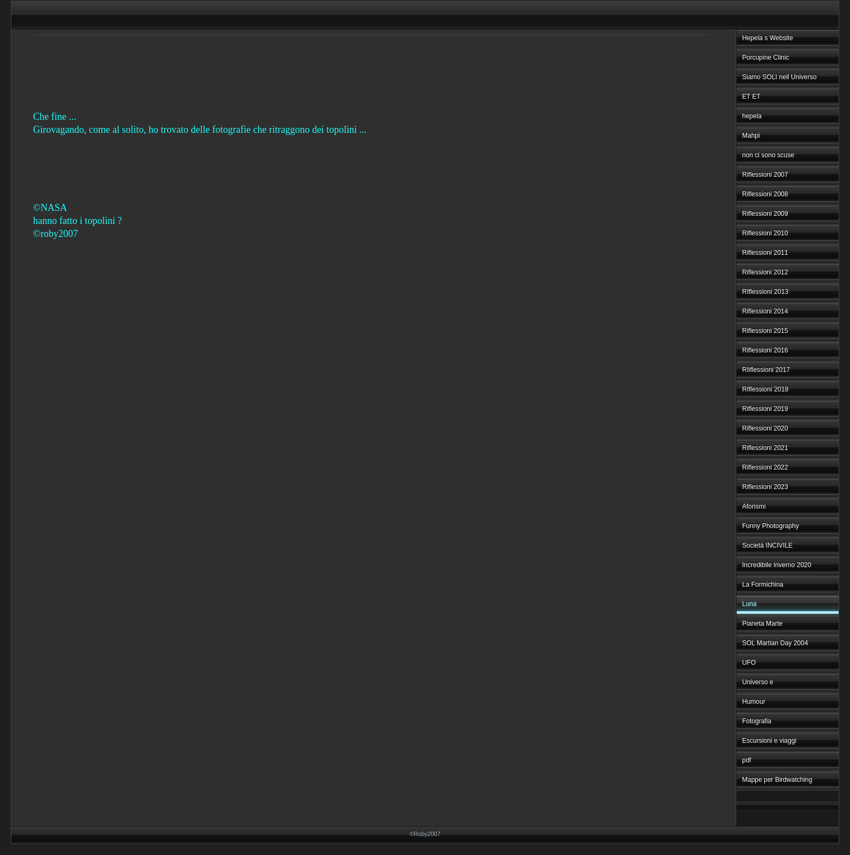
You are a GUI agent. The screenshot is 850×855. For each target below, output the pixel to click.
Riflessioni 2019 (765, 409)
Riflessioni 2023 (765, 487)
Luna (749, 604)
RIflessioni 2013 (765, 291)
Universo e (757, 682)
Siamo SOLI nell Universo (779, 77)
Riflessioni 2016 (765, 350)
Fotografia (756, 721)
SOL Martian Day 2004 (775, 643)
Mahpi (751, 135)
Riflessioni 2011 (765, 252)
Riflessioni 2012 (765, 272)
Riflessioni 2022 (765, 467)
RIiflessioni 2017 (766, 370)
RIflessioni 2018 (765, 389)
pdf (746, 760)
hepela (752, 116)
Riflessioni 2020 (765, 428)
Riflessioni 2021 (765, 448)
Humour (753, 701)
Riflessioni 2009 (765, 213)
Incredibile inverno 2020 (776, 565)
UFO (749, 662)
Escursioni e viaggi (769, 740)
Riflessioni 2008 (765, 194)
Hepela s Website (767, 38)
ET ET (751, 96)
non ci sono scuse (768, 155)
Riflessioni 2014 (765, 311)
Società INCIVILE (767, 545)
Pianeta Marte (762, 623)
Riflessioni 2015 (765, 331)
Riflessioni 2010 (765, 233)
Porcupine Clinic (765, 57)
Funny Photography (770, 526)
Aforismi (753, 506)
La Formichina (762, 584)
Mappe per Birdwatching (777, 779)
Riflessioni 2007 (765, 174)
